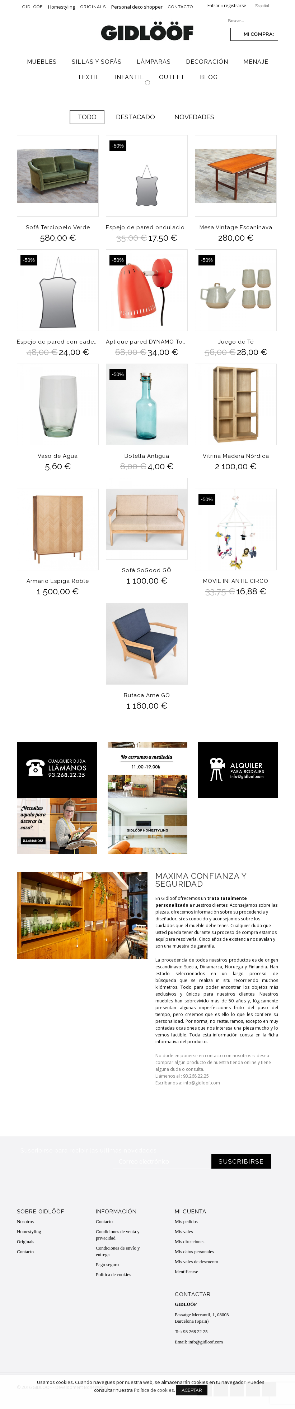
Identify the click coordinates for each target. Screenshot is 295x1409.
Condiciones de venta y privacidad (118, 1235)
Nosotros (25, 1221)
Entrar (213, 6)
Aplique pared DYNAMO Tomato (147, 342)
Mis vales (184, 1231)
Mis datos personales (194, 1251)
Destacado (135, 117)
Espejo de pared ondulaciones (147, 227)
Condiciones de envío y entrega (118, 1251)
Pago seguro (107, 1264)
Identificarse (186, 1271)
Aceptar (192, 1394)
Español (262, 5)
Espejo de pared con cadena (58, 342)
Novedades (194, 117)
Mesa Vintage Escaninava (235, 227)
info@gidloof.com (205, 1342)
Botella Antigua (146, 455)
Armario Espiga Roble (58, 581)
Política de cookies (113, 1274)
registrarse (235, 6)
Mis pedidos (186, 1221)
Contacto (180, 6)
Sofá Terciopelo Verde (58, 227)
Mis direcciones (190, 1241)
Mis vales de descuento (196, 1261)
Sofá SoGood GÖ (147, 570)
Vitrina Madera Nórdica (235, 455)
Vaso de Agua (58, 455)
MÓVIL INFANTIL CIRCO (235, 581)
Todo (87, 117)
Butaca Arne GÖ (146, 695)
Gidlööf (32, 6)
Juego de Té (235, 342)
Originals (93, 6)
